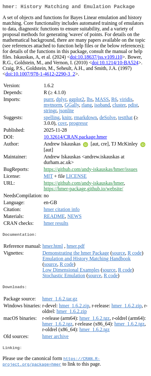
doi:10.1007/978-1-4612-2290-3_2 (40, 75)
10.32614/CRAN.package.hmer (75, 138)
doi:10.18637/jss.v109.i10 (96, 58)
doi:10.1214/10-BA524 (115, 63)
